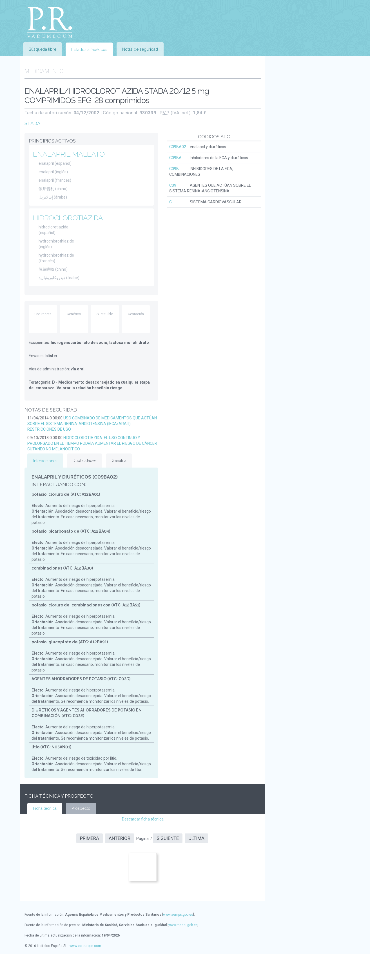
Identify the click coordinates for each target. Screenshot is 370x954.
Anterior (119, 838)
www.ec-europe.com (85, 946)
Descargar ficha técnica (143, 819)
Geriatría (119, 460)
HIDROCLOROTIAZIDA (68, 218)
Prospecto (81, 808)
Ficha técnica (45, 808)
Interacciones (45, 461)
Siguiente (168, 838)
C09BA (175, 157)
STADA (32, 123)
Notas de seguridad (140, 49)
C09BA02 (177, 146)
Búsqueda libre (42, 49)
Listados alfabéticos (89, 49)
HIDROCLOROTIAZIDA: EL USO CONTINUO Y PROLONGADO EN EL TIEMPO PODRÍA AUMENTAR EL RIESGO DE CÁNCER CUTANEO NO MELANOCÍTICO (92, 443)
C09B (174, 168)
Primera (89, 838)
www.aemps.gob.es (178, 915)
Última (196, 838)
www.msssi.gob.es (183, 925)
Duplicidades (85, 460)
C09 (172, 185)
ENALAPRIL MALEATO (69, 154)
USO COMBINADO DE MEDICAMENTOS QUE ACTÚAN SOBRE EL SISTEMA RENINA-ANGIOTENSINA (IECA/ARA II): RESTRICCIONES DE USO (92, 424)
